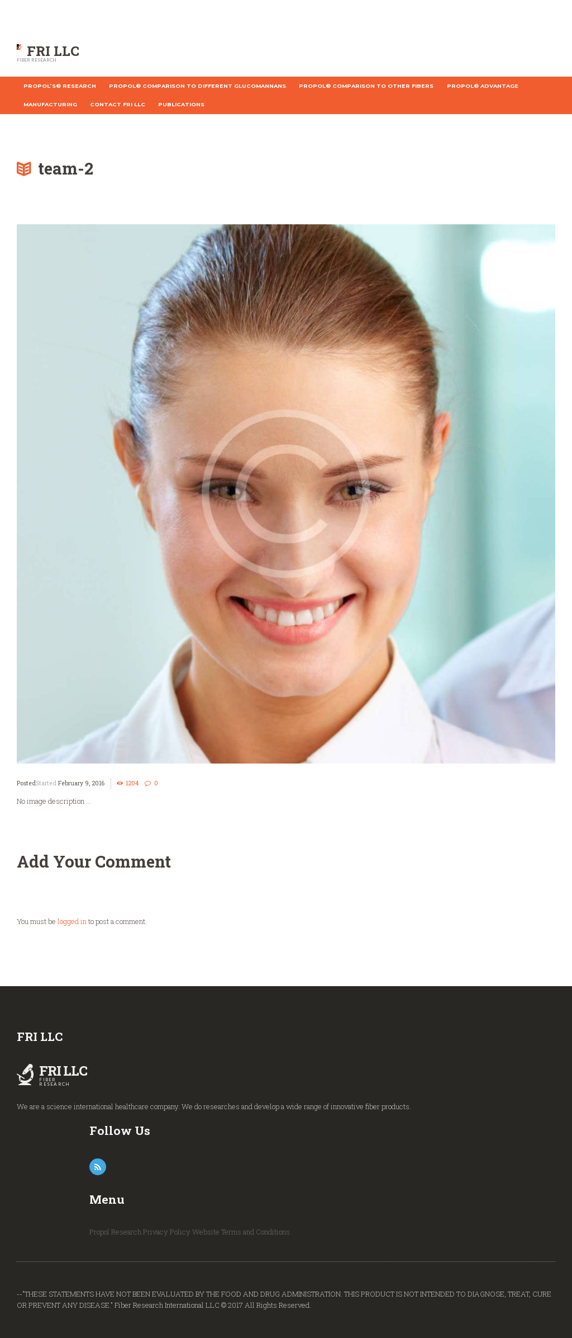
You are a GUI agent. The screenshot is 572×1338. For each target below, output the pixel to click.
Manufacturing (50, 104)
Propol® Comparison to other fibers (366, 86)
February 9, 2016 (81, 783)
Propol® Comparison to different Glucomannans (197, 86)
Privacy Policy (166, 1232)
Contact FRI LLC (117, 104)
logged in (72, 921)
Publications (181, 104)
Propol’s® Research (59, 86)
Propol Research (115, 1232)
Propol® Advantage (482, 86)
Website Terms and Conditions (241, 1232)
